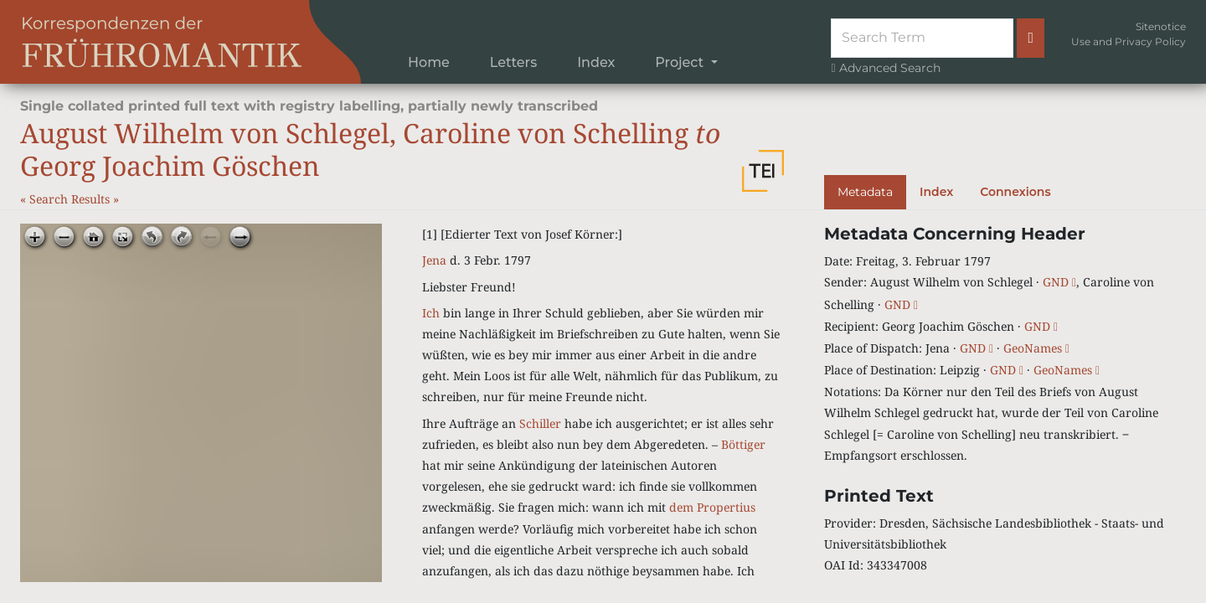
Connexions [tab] (1015, 191)
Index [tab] (936, 191)
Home (429, 62)
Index (596, 62)
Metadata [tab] (865, 191)
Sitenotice (1161, 26)
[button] (763, 171)
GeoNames (1036, 348)
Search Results (71, 199)
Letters (513, 62)
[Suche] (922, 37)
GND (1059, 282)
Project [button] (681, 62)
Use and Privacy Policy (1128, 41)
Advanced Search (885, 67)
